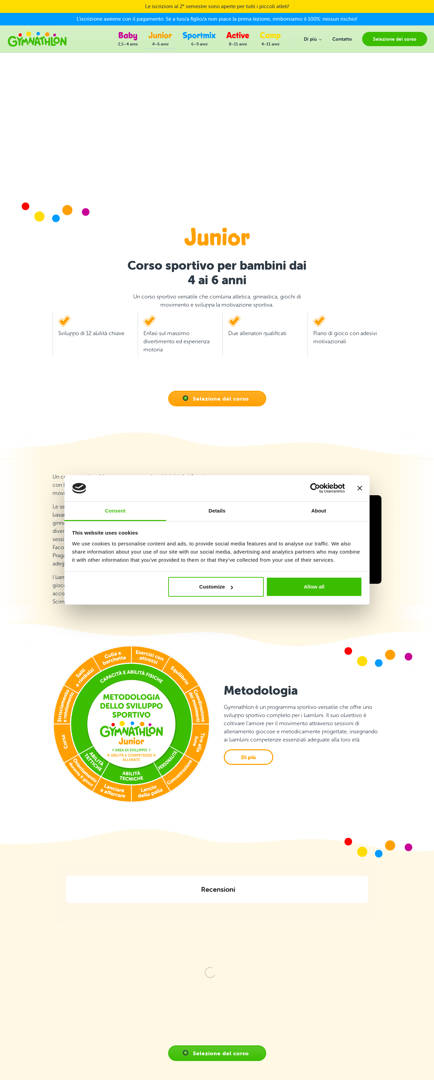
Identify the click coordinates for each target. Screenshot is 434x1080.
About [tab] (318, 511)
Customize (216, 587)
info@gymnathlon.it (45, 1006)
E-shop (142, 1022)
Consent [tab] (115, 511)
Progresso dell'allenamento (164, 989)
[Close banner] (359, 488)
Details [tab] (217, 511)
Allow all (314, 587)
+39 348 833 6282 (43, 985)
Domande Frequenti (156, 981)
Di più (248, 757)
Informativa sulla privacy (160, 1014)
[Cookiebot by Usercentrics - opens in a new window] (315, 488)
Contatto (144, 973)
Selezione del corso (221, 398)
